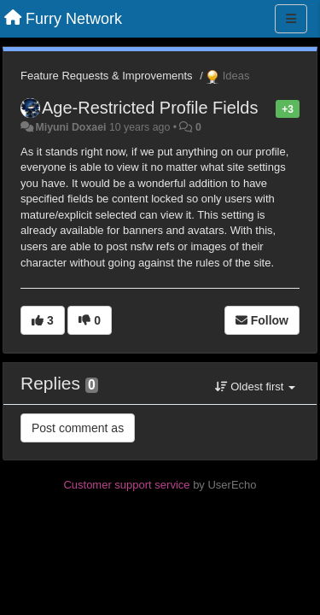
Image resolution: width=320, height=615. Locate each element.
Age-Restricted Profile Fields (150, 107)
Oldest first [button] (255, 386)
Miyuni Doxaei (70, 127)
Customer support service (126, 484)
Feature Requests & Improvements (106, 75)
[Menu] (291, 18)
